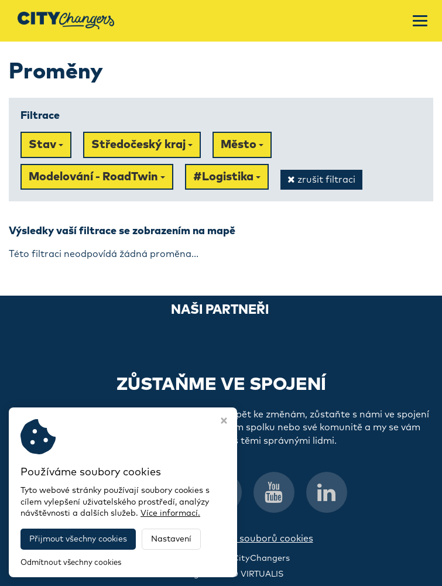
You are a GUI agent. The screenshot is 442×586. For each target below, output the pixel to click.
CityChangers (261, 558)
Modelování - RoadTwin (97, 177)
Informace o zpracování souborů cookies (221, 538)
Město (242, 144)
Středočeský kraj (142, 144)
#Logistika (227, 177)
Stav (46, 144)
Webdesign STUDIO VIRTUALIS (221, 574)
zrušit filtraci (321, 179)
